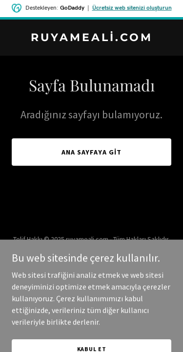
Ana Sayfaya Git (91, 152)
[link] (91, 38)
